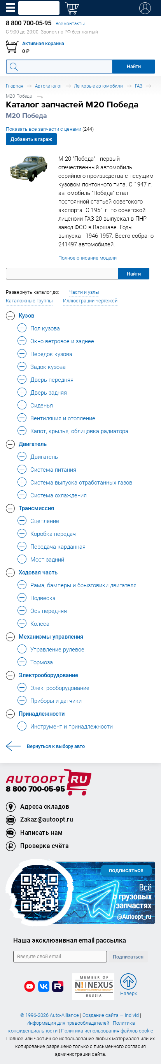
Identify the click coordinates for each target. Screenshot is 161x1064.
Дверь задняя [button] (48, 392)
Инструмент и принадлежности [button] (71, 726)
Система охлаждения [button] (58, 495)
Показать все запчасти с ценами (50, 129)
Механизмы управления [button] (51, 636)
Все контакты (70, 23)
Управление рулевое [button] (57, 649)
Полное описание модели (87, 258)
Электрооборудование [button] (48, 675)
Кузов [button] (26, 315)
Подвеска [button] (43, 598)
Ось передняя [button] (48, 611)
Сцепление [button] (44, 521)
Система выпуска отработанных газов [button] (81, 482)
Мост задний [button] (47, 559)
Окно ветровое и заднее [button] (62, 341)
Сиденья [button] (41, 405)
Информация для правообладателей (67, 1023)
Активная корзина (43, 43)
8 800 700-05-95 (35, 789)
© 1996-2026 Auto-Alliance (49, 1015)
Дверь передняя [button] (52, 379)
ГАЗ (138, 86)
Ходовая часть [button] (38, 572)
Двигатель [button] (33, 444)
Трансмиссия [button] (36, 508)
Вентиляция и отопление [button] (62, 418)
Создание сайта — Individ (110, 1015)
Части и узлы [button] (84, 292)
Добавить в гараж (31, 139)
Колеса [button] (39, 623)
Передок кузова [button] (51, 354)
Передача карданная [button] (58, 546)
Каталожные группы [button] (29, 300)
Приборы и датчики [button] (56, 700)
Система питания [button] (53, 469)
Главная (14, 86)
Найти (134, 273)
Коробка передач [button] (53, 533)
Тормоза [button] (41, 662)
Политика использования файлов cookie (107, 1030)
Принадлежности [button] (42, 713)
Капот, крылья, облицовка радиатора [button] (79, 431)
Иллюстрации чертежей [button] (90, 300)
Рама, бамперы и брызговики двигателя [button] (83, 585)
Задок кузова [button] (48, 366)
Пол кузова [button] (45, 328)
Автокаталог (48, 86)
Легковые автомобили (98, 86)
